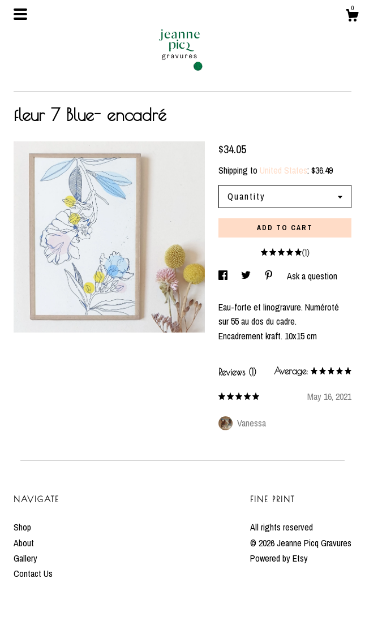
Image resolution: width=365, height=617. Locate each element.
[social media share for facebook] (224, 276)
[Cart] (352, 16)
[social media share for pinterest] (270, 276)
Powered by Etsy (279, 558)
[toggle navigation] (20, 14)
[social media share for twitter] (247, 276)
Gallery (25, 558)
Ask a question (312, 276)
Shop (22, 527)
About (24, 543)
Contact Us (33, 573)
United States (283, 170)
